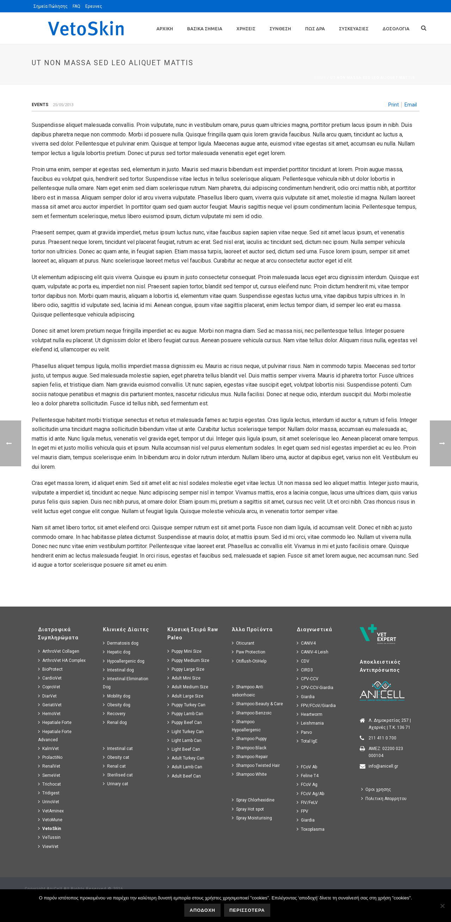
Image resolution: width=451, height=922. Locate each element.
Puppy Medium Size (188, 660)
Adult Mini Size (183, 678)
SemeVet (49, 775)
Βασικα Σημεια (204, 28)
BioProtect (50, 669)
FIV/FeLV (307, 802)
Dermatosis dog (120, 643)
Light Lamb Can (184, 740)
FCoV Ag (307, 784)
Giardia (306, 696)
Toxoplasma (311, 829)
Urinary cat (115, 783)
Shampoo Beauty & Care (257, 703)
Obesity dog (116, 704)
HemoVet (49, 713)
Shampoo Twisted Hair (256, 765)
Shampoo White (249, 774)
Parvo (304, 732)
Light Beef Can (183, 749)
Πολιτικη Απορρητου (384, 798)
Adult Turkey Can (185, 758)
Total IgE (307, 741)
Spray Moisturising (252, 817)
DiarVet (47, 696)
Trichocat (49, 784)
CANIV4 (306, 643)
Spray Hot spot (248, 809)
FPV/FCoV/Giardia (316, 705)
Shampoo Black (249, 747)
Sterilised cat (118, 774)
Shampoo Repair (250, 756)
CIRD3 (305, 669)
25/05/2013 (63, 105)
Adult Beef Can (184, 776)
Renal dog (115, 722)
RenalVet (49, 766)
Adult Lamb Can (184, 766)
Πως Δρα (315, 28)
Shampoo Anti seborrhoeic (247, 690)
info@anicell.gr (383, 766)
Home (320, 78)
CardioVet (50, 678)
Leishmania (310, 723)
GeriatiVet (50, 704)
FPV (302, 811)
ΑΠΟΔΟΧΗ (202, 910)
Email (410, 104)
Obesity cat (116, 757)
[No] (442, 905)
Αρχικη (164, 28)
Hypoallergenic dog (123, 661)
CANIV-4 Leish (312, 651)
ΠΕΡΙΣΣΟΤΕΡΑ (247, 910)
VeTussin (49, 837)
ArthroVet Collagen (58, 651)
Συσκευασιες (354, 28)
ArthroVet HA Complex (62, 660)
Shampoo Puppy (249, 738)
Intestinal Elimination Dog (125, 682)
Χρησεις (245, 28)
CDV (303, 661)
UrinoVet (48, 801)
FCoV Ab (307, 766)
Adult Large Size (185, 696)
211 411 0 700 (382, 738)
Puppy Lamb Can (185, 713)
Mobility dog (116, 696)
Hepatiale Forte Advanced (55, 735)
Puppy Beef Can (184, 722)
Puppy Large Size (185, 669)
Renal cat (114, 766)
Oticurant (243, 643)
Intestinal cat (118, 748)
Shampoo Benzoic (252, 712)
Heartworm (309, 714)
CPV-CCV (308, 678)
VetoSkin (49, 828)
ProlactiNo (50, 757)
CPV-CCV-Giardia (315, 687)
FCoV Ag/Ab (310, 793)
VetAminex (51, 810)
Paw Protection (248, 651)
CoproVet (49, 686)
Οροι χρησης (376, 789)
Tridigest (49, 792)
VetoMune (50, 819)
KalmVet (48, 748)
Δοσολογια (396, 28)
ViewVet (48, 846)
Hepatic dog (116, 651)
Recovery (114, 713)
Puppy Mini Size (184, 651)
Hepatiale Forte (55, 722)
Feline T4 (308, 775)
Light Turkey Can (185, 731)
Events (40, 104)
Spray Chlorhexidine (253, 800)
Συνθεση (280, 28)
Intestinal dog (118, 669)
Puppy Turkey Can (186, 704)
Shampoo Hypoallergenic (246, 725)
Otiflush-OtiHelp (249, 661)
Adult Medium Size (187, 686)
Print (393, 104)
